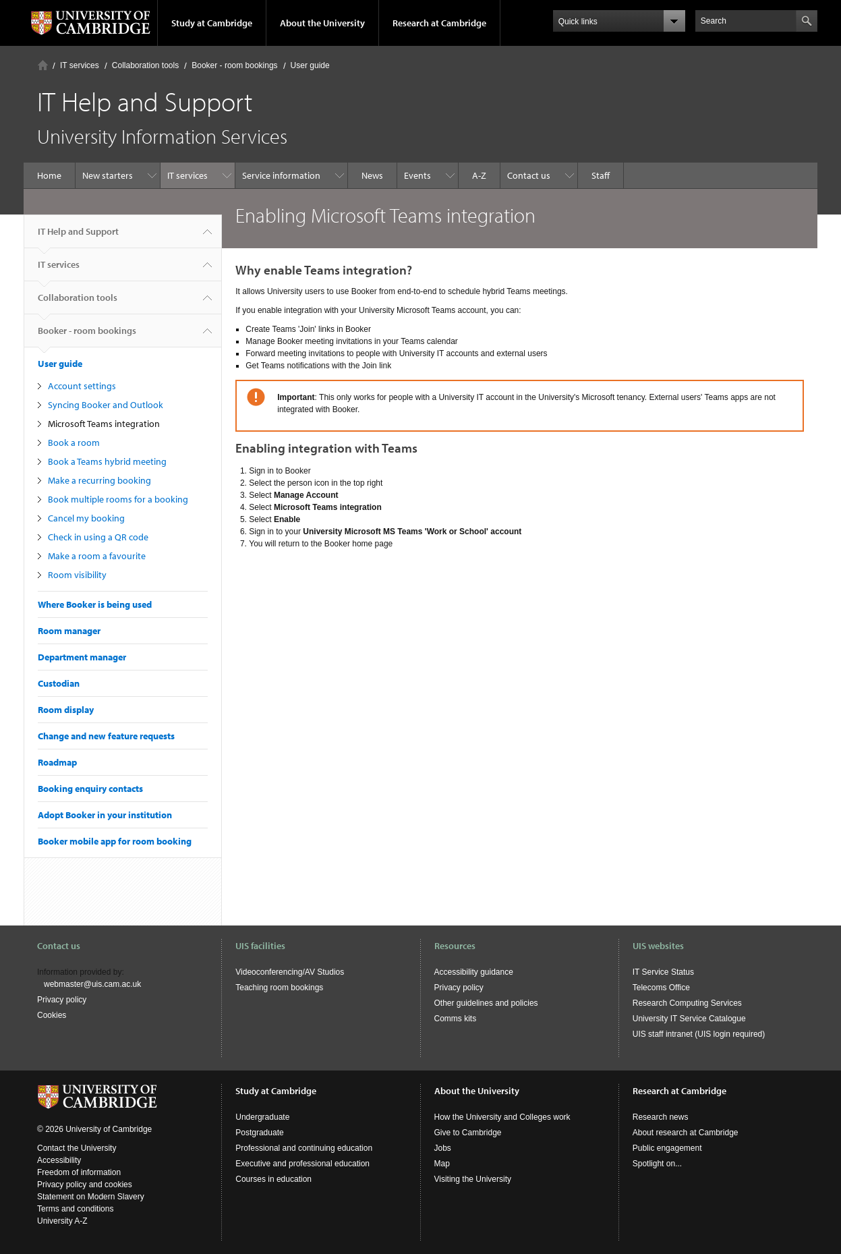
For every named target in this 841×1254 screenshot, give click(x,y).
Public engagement (667, 1148)
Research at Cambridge (439, 23)
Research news (661, 1117)
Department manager (82, 657)
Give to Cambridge (468, 1132)
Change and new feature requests (106, 736)
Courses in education (273, 1179)
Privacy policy (61, 999)
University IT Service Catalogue (689, 1018)
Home (43, 65)
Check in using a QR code (98, 537)
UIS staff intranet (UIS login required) (699, 1034)
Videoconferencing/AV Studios (289, 972)
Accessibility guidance (473, 972)
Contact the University (76, 1148)
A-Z (479, 175)
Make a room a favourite (97, 556)
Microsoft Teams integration (104, 424)
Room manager (69, 631)
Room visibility (77, 575)
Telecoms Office (661, 987)
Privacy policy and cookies (84, 1184)
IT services (79, 65)
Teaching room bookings (279, 987)
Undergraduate (262, 1117)
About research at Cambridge (685, 1132)
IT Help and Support (78, 236)
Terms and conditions (75, 1209)
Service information (281, 175)
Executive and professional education (302, 1163)
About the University (322, 23)
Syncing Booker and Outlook (105, 405)
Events (417, 175)
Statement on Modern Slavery (90, 1196)
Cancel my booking (86, 518)
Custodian (59, 683)
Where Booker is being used (95, 604)
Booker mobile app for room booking (115, 841)
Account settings (82, 386)
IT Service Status (663, 972)
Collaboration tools (145, 65)
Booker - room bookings (234, 65)
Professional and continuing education (303, 1148)
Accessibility (59, 1160)
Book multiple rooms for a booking (118, 499)
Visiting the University (473, 1179)
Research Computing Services (687, 1003)
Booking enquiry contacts (90, 788)
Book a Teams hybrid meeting (107, 461)
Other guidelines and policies (486, 1003)
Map (442, 1163)
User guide (310, 65)
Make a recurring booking (99, 480)
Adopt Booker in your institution (105, 815)
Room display (66, 710)
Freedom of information (79, 1172)
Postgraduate (259, 1132)
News (372, 175)
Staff (600, 175)
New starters (107, 175)
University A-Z (62, 1221)
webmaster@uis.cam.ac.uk (92, 984)
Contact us (528, 175)
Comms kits (455, 1018)
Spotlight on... (657, 1163)
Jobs (442, 1148)
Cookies (51, 1015)
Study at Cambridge (211, 23)
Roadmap (57, 762)
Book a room (74, 442)
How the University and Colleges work (502, 1117)
